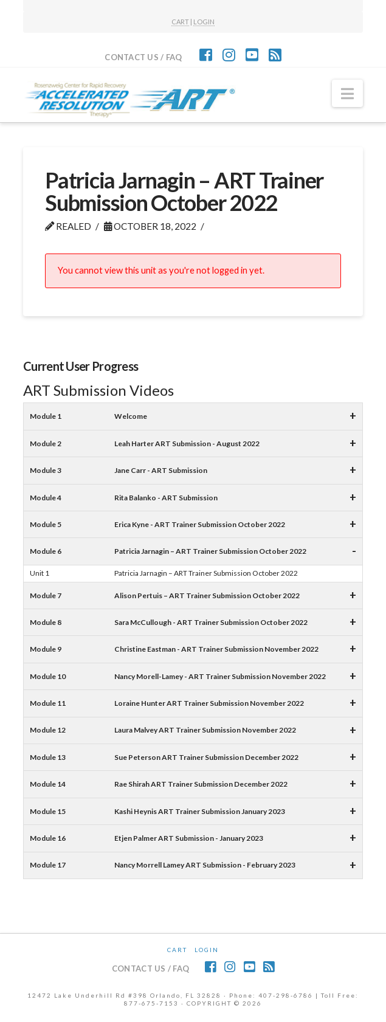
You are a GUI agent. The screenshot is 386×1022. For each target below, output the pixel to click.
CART (180, 22)
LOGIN (204, 22)
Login (207, 949)
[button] (347, 94)
